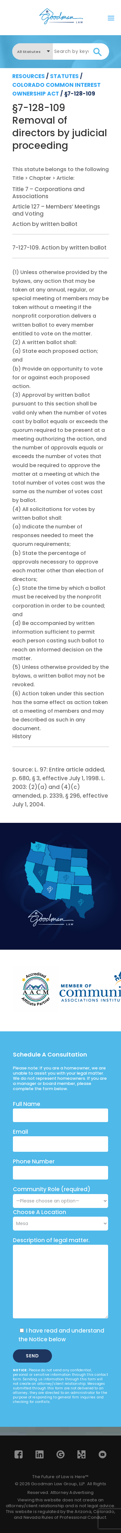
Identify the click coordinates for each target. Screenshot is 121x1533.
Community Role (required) (60, 1194)
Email (20, 1132)
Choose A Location (39, 1212)
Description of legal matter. (51, 1240)
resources (28, 76)
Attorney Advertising (72, 1492)
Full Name (26, 1104)
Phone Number (34, 1161)
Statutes (64, 76)
